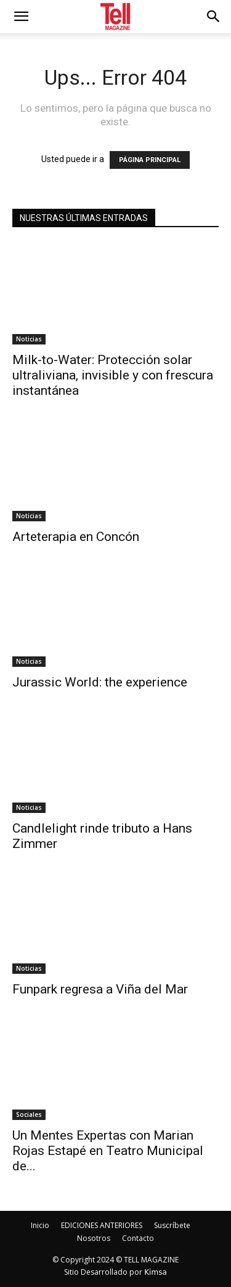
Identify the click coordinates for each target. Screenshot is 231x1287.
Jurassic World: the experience (99, 682)
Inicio (40, 1225)
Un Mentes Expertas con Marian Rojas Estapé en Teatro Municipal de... (107, 1150)
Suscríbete (172, 1225)
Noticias (29, 339)
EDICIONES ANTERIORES (101, 1225)
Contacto (138, 1238)
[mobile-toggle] (21, 16)
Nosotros (93, 1238)
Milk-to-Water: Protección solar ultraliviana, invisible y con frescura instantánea (112, 375)
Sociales (29, 1114)
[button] (214, 16)
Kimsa (155, 1272)
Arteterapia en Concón (75, 536)
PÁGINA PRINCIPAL (149, 160)
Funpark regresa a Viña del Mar (100, 989)
